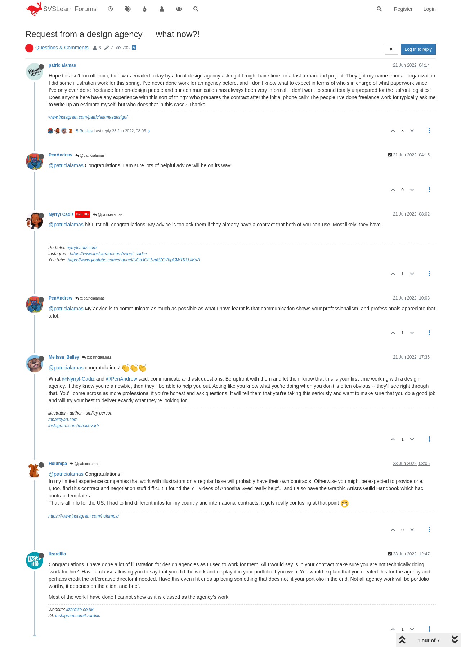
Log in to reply (418, 49)
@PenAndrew (121, 379)
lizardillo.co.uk (79, 609)
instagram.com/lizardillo (77, 615)
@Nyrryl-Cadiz (78, 379)
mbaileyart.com (62, 419)
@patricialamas (90, 156)
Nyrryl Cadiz (61, 214)
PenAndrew (60, 155)
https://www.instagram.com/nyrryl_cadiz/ (108, 253)
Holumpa (58, 463)
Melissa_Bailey (64, 357)
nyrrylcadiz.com (82, 247)
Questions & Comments (62, 47)
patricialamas (62, 65)
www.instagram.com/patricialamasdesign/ (87, 117)
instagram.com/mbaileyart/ (73, 425)
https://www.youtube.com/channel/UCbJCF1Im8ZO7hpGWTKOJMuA (134, 259)
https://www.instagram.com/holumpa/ (83, 516)
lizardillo (57, 554)
